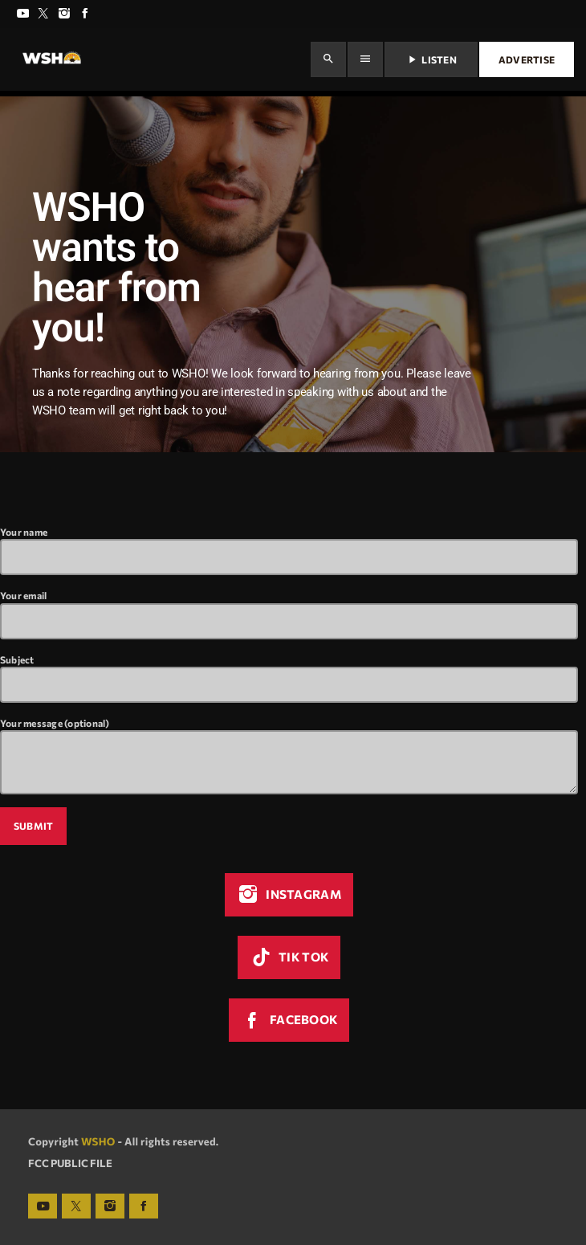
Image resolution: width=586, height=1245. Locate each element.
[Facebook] (85, 14)
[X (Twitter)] (43, 14)
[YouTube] (22, 14)
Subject (289, 678)
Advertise (527, 59)
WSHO (98, 1141)
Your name (289, 550)
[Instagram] (64, 14)
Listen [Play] (430, 59)
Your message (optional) (289, 755)
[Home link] (52, 59)
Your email (289, 614)
